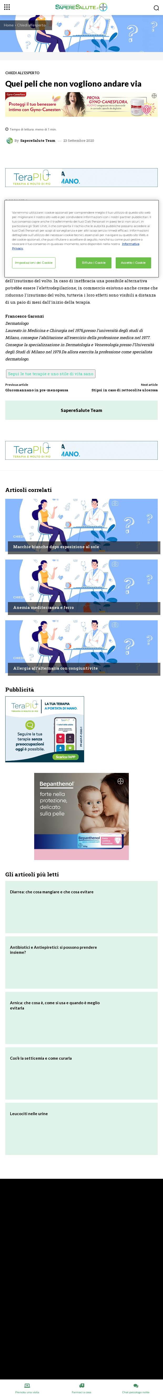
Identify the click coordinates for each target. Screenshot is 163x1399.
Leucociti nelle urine (29, 1113)
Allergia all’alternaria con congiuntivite (55, 668)
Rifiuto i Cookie (94, 263)
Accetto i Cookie (133, 263)
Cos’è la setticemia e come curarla (41, 1058)
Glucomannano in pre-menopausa (36, 390)
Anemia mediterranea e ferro (43, 607)
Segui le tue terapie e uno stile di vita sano (50, 373)
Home (9, 25)
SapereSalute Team (37, 140)
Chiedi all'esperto (31, 25)
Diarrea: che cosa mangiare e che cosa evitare (52, 891)
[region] (81, 239)
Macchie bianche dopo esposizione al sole (56, 546)
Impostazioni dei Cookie (34, 263)
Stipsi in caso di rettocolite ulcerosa (124, 390)
